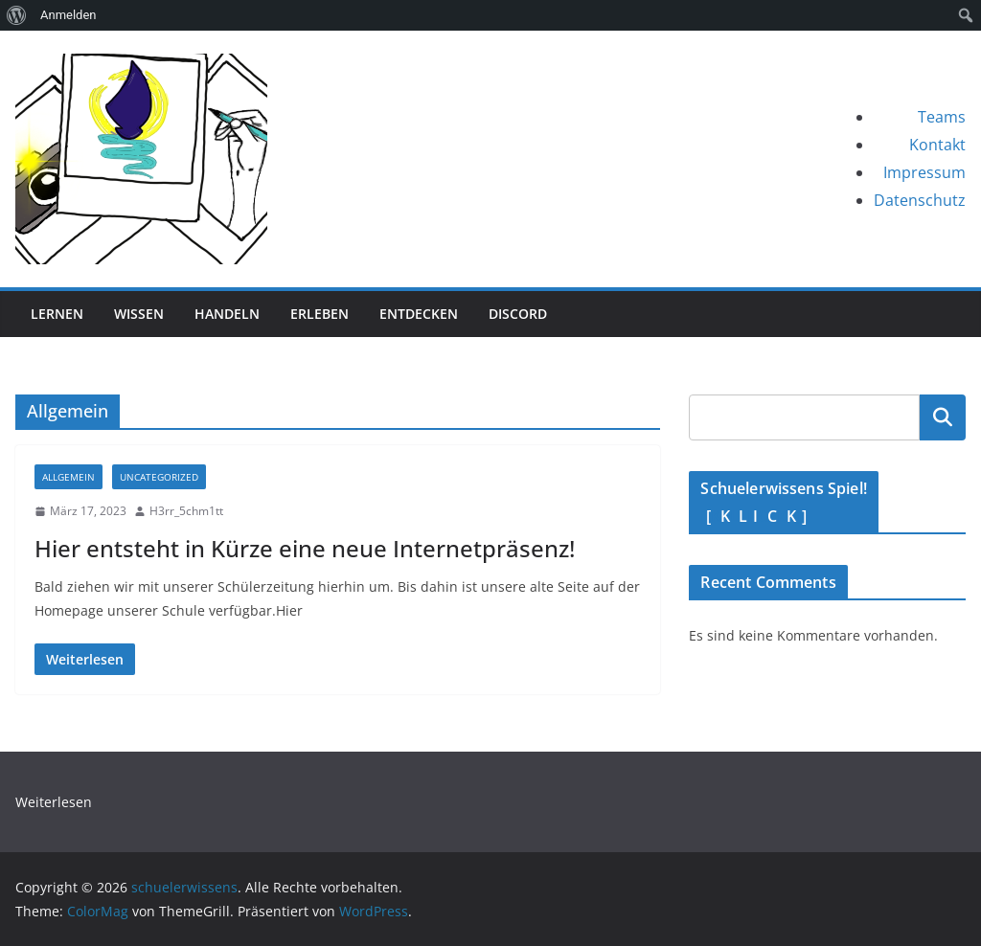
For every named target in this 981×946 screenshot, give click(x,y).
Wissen (139, 313)
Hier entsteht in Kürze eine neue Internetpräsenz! (304, 548)
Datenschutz (920, 200)
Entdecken (418, 313)
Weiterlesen (53, 802)
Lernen (57, 313)
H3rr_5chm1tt (186, 511)
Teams (942, 116)
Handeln (227, 313)
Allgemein (68, 477)
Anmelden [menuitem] (68, 15)
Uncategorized (159, 477)
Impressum (924, 172)
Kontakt (937, 144)
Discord (518, 313)
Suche (943, 417)
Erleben (319, 313)
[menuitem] (17, 15)
